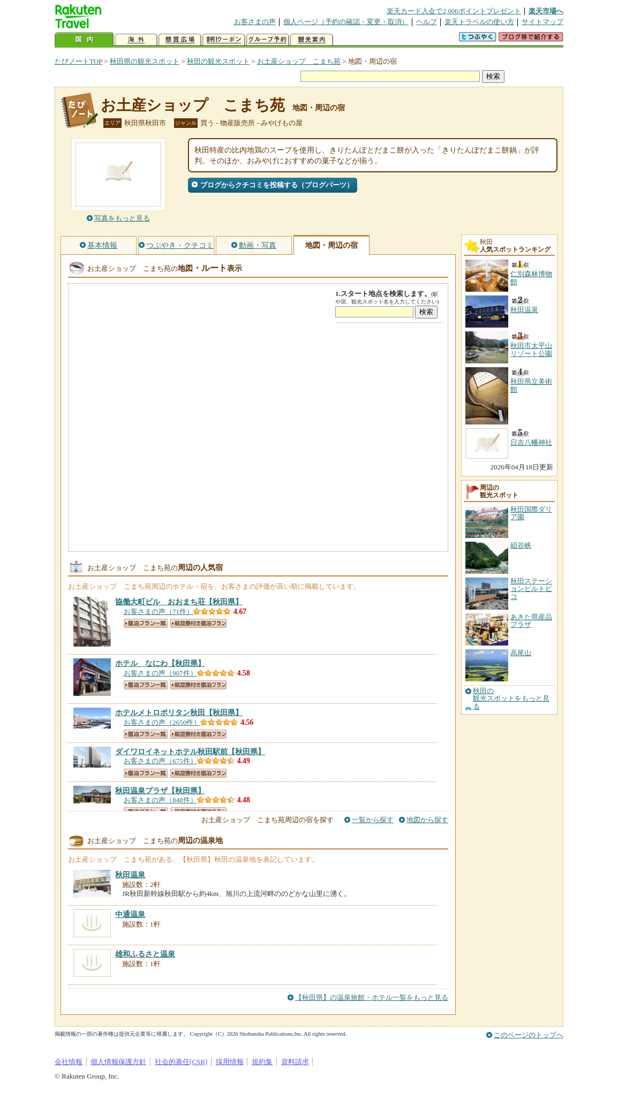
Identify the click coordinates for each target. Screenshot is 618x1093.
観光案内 (311, 40)
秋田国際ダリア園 (531, 513)
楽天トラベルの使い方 (479, 22)
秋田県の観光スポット (144, 61)
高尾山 (520, 653)
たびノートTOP (78, 61)
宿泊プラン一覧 (146, 623)
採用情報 (230, 1062)
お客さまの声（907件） (160, 673)
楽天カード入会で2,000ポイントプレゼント (454, 11)
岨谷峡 (520, 545)
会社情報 (68, 1062)
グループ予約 (267, 40)
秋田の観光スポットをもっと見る (511, 698)
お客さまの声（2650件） (162, 722)
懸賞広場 (180, 40)
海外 (136, 40)
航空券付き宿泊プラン (198, 623)
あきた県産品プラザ (531, 620)
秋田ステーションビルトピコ (531, 589)
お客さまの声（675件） (160, 761)
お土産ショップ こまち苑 (299, 61)
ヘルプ (426, 22)
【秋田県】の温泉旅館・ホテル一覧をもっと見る (371, 997)
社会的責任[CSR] (181, 1062)
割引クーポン (223, 40)
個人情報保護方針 (118, 1062)
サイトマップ (542, 22)
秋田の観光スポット (218, 61)
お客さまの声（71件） (158, 612)
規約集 (262, 1062)
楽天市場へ (546, 11)
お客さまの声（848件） (160, 800)
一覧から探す (373, 820)
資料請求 (295, 1062)
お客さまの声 (255, 22)
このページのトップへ (528, 1035)
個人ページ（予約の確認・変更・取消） (346, 22)
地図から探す (427, 820)
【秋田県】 (179, 601)
